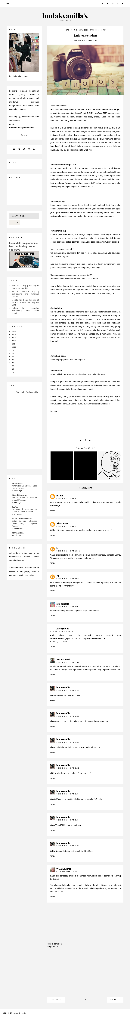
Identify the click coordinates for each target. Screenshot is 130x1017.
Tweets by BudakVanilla (27, 392)
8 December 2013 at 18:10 (67, 498)
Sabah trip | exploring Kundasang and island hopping (25, 310)
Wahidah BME (64, 869)
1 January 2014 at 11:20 (66, 872)
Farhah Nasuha (59, 695)
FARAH (15, 507)
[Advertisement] (85, 974)
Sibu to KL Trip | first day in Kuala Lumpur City (25, 286)
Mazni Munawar (19, 495)
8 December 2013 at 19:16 (67, 526)
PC (58, 576)
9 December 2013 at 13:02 (67, 846)
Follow (24, 135)
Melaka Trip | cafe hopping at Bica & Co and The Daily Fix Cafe (25, 302)
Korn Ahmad (63, 659)
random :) (94, 30)
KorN (54, 851)
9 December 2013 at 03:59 (68, 607)
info (67, 30)
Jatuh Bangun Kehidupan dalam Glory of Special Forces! (24, 523)
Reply (52, 511)
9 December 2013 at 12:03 (61, 631)
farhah (59, 495)
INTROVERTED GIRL (22, 518)
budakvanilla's (65, 15)
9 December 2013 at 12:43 (67, 662)
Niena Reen (62, 523)
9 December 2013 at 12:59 (67, 690)
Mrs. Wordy (57, 773)
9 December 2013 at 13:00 (67, 742)
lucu (72, 30)
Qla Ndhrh (57, 747)
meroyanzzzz (82, 30)
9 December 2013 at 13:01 (67, 794)
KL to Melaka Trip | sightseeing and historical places (25, 293)
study (103, 30)
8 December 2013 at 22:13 (67, 579)
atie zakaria (62, 603)
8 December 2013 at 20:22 (68, 551)
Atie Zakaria (57, 799)
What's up (16, 535)
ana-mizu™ (17, 483)
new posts (56, 1000)
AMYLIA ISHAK (59, 825)
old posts (115, 1000)
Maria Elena (17, 533)
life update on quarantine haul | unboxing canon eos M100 (23, 246)
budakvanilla (63, 687)
